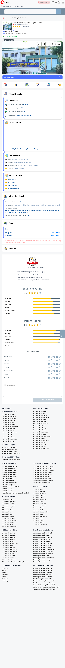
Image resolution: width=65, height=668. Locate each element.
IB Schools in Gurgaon (8, 506)
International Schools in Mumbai (42, 468)
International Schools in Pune (42, 476)
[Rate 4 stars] (19, 26)
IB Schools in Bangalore (9, 518)
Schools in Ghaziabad (39, 508)
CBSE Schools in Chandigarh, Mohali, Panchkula (15, 493)
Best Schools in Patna (8, 441)
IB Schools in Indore (8, 522)
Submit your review (47, 400)
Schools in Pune (38, 502)
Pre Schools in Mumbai (40, 415)
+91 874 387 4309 (33, 166)
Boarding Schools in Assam (41, 535)
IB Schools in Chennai (8, 516)
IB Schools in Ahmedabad (9, 520)
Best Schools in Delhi (8, 422)
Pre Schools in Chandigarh (41, 448)
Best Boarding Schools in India (42, 579)
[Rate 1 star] (13, 26)
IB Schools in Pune (7, 512)
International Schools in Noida (42, 483)
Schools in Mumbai (39, 491)
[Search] (58, 11)
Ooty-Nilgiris (5, 579)
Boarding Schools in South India (42, 570)
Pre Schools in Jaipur (39, 438)
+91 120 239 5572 (22, 166)
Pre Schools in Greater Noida (42, 436)
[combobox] (30, 11)
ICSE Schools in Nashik (8, 556)
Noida (11, 18)
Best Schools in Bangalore (9, 414)
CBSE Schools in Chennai (9, 474)
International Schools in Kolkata (42, 474)
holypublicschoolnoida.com (22, 162)
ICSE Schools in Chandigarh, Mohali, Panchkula (15, 562)
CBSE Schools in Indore (8, 491)
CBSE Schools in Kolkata (9, 476)
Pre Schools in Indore (39, 444)
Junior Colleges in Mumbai (9, 449)
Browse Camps (44, 2)
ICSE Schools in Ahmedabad (10, 551)
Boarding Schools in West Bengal (43, 551)
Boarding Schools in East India (42, 575)
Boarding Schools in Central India (43, 572)
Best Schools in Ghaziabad (9, 439)
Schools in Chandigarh (40, 524)
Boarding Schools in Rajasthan (42, 547)
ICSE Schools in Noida (8, 539)
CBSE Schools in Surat (8, 489)
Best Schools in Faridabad (9, 437)
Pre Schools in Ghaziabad (40, 432)
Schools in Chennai (39, 495)
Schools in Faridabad (39, 506)
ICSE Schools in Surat (8, 558)
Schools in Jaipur (38, 514)
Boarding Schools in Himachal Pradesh (44, 549)
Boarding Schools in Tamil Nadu (42, 533)
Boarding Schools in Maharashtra (43, 543)
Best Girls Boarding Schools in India (44, 581)
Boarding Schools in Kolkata (41, 539)
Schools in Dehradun (39, 500)
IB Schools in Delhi (7, 508)
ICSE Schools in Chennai (9, 560)
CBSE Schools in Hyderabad (10, 472)
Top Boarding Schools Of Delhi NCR (44, 589)
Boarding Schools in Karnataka (42, 545)
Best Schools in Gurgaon (9, 418)
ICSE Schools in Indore (8, 547)
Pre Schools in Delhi (39, 413)
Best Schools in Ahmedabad (10, 433)
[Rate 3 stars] (17, 26)
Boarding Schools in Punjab (41, 562)
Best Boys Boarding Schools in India (44, 583)
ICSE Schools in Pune (8, 541)
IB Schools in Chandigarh (9, 526)
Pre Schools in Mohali (39, 446)
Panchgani (5, 575)
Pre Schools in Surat (39, 442)
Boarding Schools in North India (42, 568)
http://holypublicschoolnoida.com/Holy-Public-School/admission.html (37, 205)
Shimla (4, 570)
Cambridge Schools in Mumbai (11, 460)
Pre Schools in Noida (39, 434)
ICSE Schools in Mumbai (9, 537)
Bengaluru (5, 568)
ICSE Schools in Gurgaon (9, 535)
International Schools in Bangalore (43, 466)
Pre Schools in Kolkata (39, 422)
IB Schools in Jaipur (7, 514)
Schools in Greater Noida (40, 512)
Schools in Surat (38, 518)
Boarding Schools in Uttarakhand (43, 554)
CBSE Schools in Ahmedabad (10, 487)
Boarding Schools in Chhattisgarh (43, 537)
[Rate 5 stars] (21, 26)
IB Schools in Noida (7, 500)
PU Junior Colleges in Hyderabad (11, 453)
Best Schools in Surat (8, 435)
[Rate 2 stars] (15, 26)
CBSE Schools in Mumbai (9, 470)
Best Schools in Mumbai (9, 416)
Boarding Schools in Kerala (41, 556)
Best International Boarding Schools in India (46, 587)
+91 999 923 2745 (19, 169)
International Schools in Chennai (42, 472)
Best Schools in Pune (8, 431)
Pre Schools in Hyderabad (41, 417)
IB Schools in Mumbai (8, 510)
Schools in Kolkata (38, 497)
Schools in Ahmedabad (40, 516)
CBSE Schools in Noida (8, 468)
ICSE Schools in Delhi (8, 554)
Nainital (4, 572)
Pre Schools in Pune (39, 426)
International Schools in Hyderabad (43, 470)
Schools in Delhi (38, 489)
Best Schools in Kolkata (8, 429)
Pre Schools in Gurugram (40, 428)
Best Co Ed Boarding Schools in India (44, 585)
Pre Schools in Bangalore (40, 411)
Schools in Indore (38, 520)
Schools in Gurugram (39, 504)
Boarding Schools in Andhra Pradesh (44, 558)
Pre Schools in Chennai (40, 420)
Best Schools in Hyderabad (10, 427)
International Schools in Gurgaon (43, 481)
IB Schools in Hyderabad (9, 502)
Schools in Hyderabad (39, 493)
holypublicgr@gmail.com (20, 159)
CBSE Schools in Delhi (8, 481)
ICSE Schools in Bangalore (9, 549)
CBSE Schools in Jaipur (8, 485)
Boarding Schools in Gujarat (41, 541)
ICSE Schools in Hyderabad (10, 543)
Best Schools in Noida (8, 420)
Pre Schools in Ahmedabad (41, 440)
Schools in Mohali (38, 522)
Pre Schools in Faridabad (40, 430)
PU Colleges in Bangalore (9, 447)
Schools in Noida (38, 510)
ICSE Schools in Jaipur (8, 545)
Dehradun (5, 577)
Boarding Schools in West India (42, 577)
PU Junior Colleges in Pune (9, 451)
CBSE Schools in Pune (8, 478)
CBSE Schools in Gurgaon (9, 483)
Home (6, 18)
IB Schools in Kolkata (8, 504)
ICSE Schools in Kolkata (8, 533)
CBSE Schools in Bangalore (10, 466)
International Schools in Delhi (42, 478)
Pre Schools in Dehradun (40, 424)
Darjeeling (5, 581)
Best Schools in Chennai (9, 424)
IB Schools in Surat (7, 524)
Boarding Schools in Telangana (42, 560)
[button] (5, 85)
